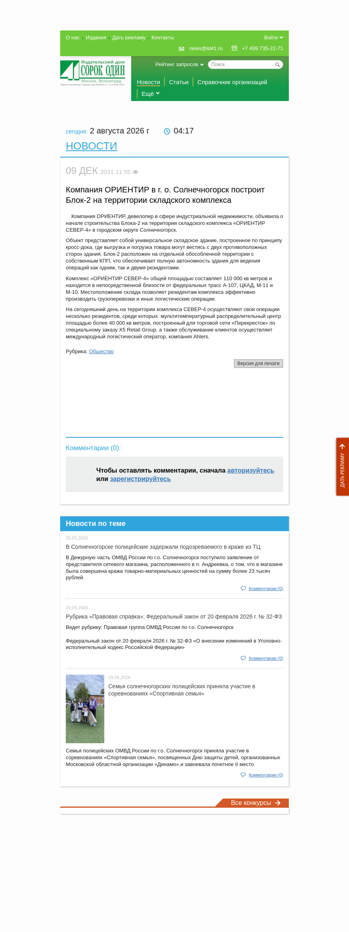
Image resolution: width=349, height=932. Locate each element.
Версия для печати (258, 363)
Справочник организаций (232, 82)
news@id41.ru (206, 48)
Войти (271, 37)
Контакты (163, 37)
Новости (148, 82)
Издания (96, 37)
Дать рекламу (340, 466)
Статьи (179, 82)
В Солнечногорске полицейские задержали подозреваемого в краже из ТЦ (163, 547)
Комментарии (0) (266, 588)
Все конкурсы (256, 802)
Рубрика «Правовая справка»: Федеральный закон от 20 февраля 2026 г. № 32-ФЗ (174, 616)
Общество (101, 351)
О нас (73, 37)
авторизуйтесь (250, 470)
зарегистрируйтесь (140, 478)
